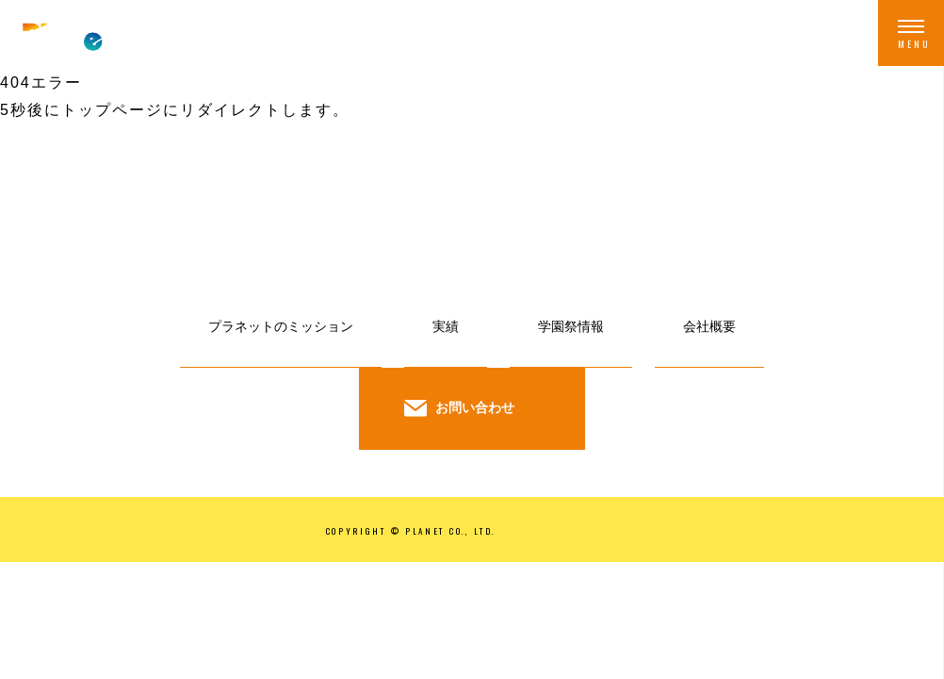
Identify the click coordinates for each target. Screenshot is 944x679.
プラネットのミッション (280, 326)
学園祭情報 (571, 326)
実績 (445, 326)
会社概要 (709, 326)
